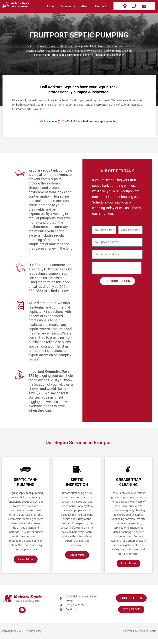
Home (50, 6)
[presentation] (116, 268)
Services (67, 6)
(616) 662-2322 (67, 121)
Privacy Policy (33, 630)
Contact (100, 6)
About (85, 6)
